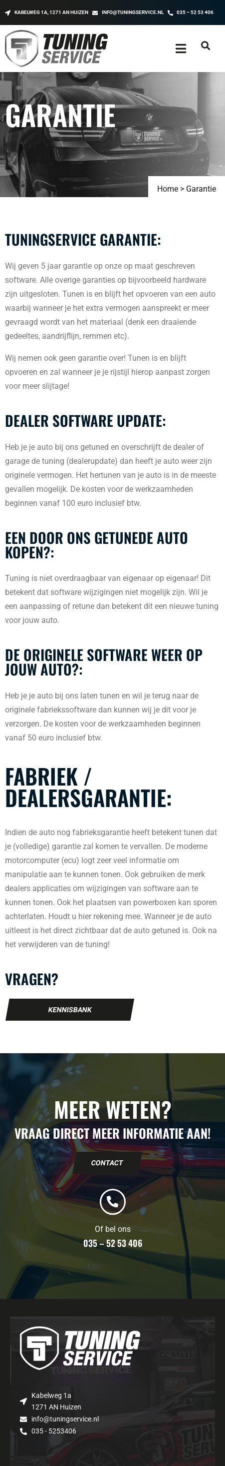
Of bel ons (113, 1229)
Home (167, 189)
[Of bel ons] (113, 1202)
